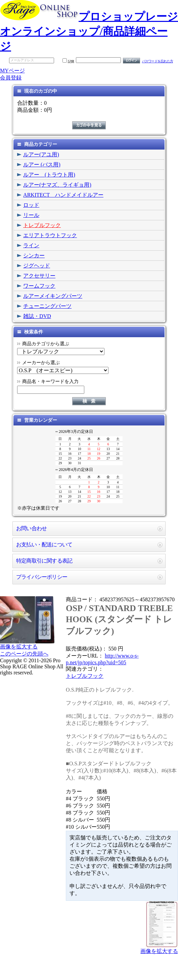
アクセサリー (39, 275)
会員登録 (10, 78)
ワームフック (39, 285)
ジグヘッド (36, 265)
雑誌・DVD (37, 316)
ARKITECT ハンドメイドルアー (63, 194)
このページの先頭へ (24, 654)
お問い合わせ (31, 528)
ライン (31, 245)
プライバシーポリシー (41, 577)
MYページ (12, 70)
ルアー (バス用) (41, 164)
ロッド (31, 205)
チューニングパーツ (47, 306)
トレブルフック (42, 225)
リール (31, 215)
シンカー (34, 255)
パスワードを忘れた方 (157, 61)
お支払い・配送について (44, 544)
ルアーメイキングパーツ (52, 295)
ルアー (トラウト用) (49, 174)
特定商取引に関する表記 (44, 561)
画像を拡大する (19, 646)
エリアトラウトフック (50, 235)
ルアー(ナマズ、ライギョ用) (57, 184)
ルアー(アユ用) (41, 154)
